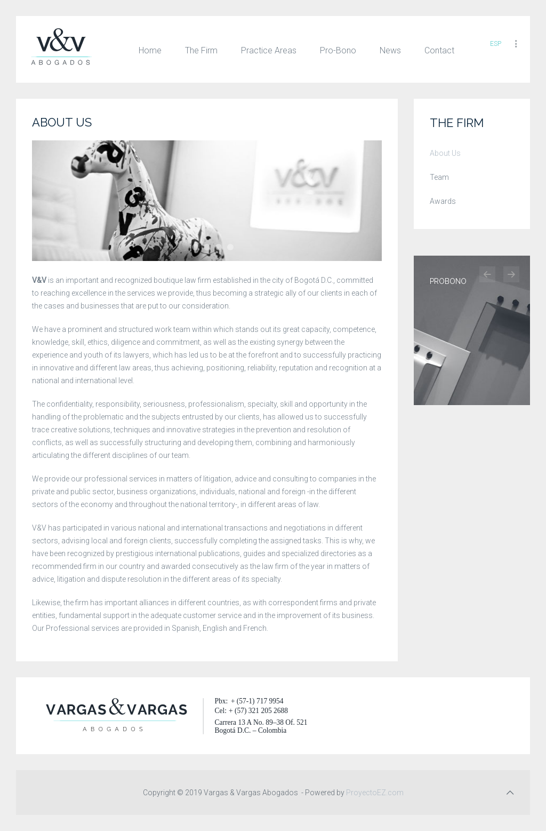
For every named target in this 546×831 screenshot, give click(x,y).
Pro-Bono (338, 50)
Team (439, 177)
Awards (443, 201)
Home (150, 50)
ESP (495, 44)
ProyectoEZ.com (375, 792)
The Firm (201, 50)
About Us (445, 153)
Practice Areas (268, 50)
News (390, 50)
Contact (439, 50)
